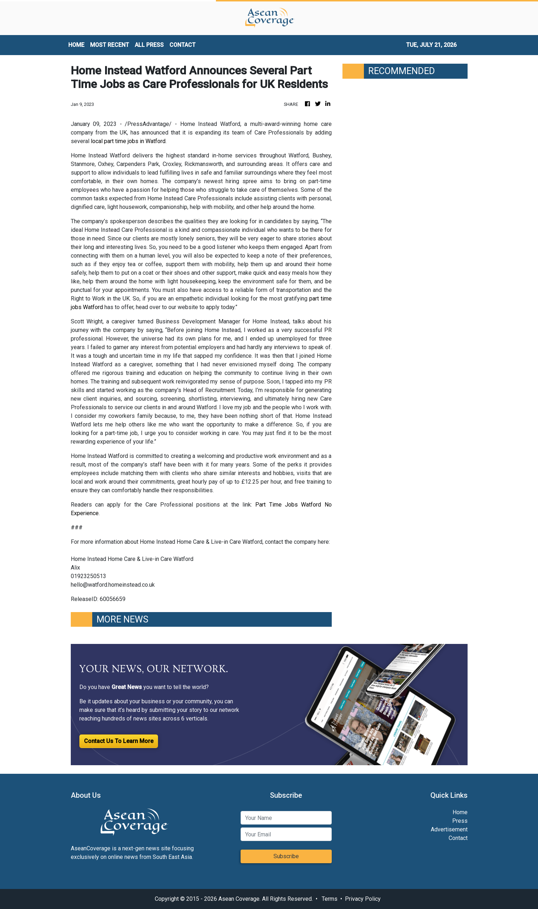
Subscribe (286, 856)
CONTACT (182, 44)
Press (460, 820)
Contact (458, 838)
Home (460, 812)
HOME (76, 44)
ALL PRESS (149, 44)
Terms (329, 898)
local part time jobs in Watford (128, 141)
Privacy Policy (363, 898)
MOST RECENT (109, 44)
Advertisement (449, 829)
